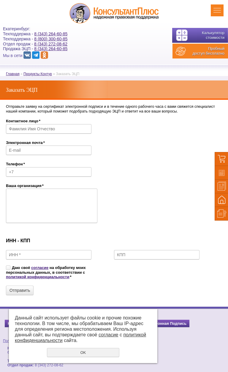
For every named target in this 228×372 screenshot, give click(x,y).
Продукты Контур (37, 74)
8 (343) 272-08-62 (50, 44)
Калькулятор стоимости (213, 35)
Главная (13, 74)
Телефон (15, 164)
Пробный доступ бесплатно (208, 51)
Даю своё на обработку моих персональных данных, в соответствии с (46, 272)
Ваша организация (25, 185)
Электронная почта (25, 142)
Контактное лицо (23, 121)
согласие (39, 267)
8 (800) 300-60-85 (50, 39)
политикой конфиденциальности (37, 277)
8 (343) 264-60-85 (50, 33)
